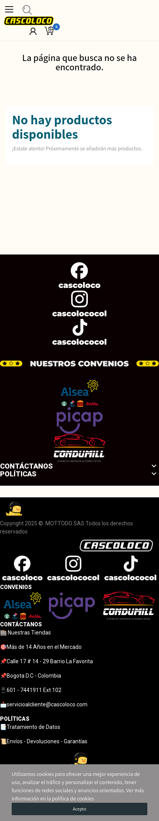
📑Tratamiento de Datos (30, 727)
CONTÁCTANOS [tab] (21, 624)
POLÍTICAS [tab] (15, 719)
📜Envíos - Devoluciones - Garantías (43, 741)
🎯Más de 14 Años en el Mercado (41, 647)
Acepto (79, 809)
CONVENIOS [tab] (16, 587)
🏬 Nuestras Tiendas (25, 632)
